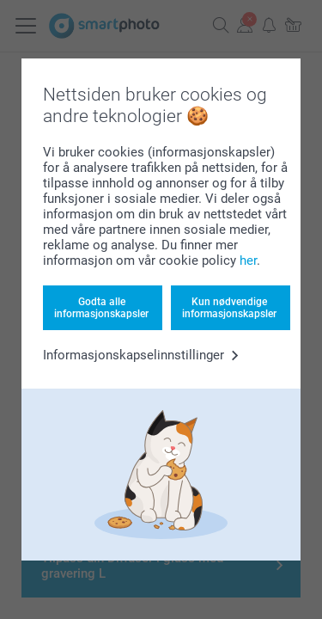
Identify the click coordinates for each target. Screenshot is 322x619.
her (248, 260)
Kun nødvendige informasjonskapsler (229, 308)
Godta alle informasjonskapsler (101, 308)
